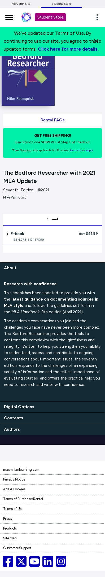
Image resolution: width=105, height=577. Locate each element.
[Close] (96, 41)
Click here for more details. (68, 49)
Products (10, 528)
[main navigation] (9, 17)
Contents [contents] (13, 417)
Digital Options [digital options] (19, 406)
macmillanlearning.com (21, 470)
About (10, 267)
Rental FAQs (53, 119)
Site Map (9, 538)
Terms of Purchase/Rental (23, 499)
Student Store (61, 4)
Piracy (7, 519)
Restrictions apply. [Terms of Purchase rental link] (82, 150)
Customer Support (17, 548)
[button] (98, 17)
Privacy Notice (14, 479)
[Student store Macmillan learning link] (30, 17)
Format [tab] (52, 219)
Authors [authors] (12, 429)
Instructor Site (20, 4)
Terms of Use (13, 509)
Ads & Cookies (14, 489)
